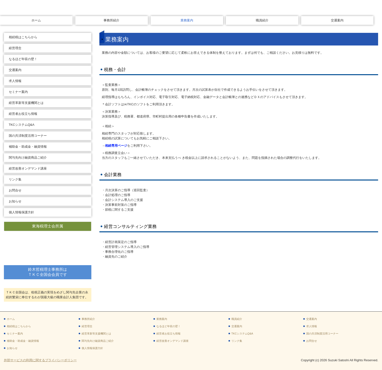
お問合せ (15, 190)
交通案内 (337, 20)
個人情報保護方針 (21, 212)
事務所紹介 (111, 20)
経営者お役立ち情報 (23, 114)
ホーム (36, 20)
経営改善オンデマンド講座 (28, 168)
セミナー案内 (18, 92)
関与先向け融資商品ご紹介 (28, 157)
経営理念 (15, 48)
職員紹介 (262, 20)
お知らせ (15, 201)
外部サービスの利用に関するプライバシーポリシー (40, 360)
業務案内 (187, 20)
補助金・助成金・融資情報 (28, 146)
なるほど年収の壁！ (23, 59)
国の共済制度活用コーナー (28, 135)
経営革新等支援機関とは (26, 103)
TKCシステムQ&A (21, 124)
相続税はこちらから (23, 37)
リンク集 (15, 179)
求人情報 (15, 81)
